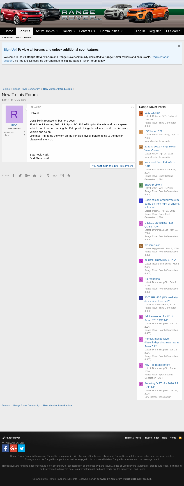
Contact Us (87, 31)
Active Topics (45, 31)
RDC (6, 100)
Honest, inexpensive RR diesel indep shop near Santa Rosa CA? (162, 342)
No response (152, 278)
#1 (132, 107)
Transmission (153, 245)
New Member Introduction (158, 141)
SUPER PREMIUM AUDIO (161, 260)
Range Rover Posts (152, 107)
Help (164, 437)
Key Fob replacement (157, 364)
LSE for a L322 (154, 131)
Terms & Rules (133, 437)
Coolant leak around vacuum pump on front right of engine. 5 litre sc (162, 203)
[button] (57, 31)
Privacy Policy (151, 437)
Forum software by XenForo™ (120, 479)
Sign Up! (10, 49)
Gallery (67, 31)
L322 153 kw (152, 112)
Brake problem (153, 184)
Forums (24, 31)
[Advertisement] (92, 78)
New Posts (7, 37)
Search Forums (24, 37)
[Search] (173, 31)
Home (8, 31)
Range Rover (11, 437)
